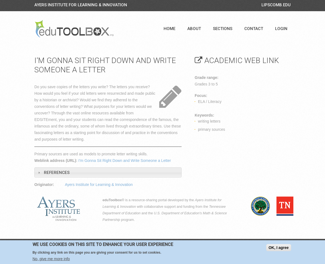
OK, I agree (279, 247)
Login (281, 28)
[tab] (108, 172)
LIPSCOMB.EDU (276, 4)
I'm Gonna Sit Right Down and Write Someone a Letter (125, 160)
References (57, 172)
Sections (222, 28)
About (194, 28)
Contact (253, 28)
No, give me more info (51, 259)
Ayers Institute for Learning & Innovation (80, 4)
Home (169, 28)
